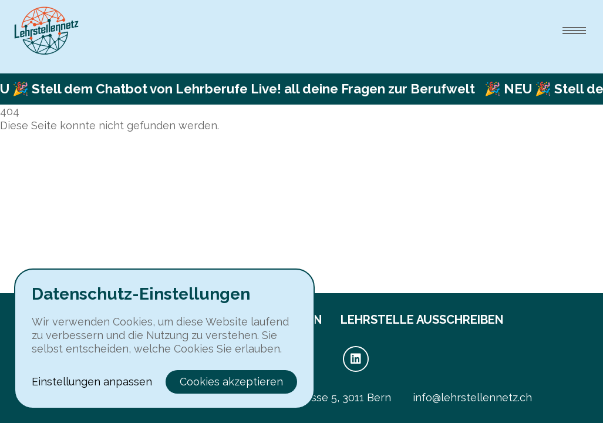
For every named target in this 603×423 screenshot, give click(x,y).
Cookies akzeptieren (231, 381)
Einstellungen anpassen (92, 381)
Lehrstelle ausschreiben (422, 320)
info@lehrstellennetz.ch (472, 397)
